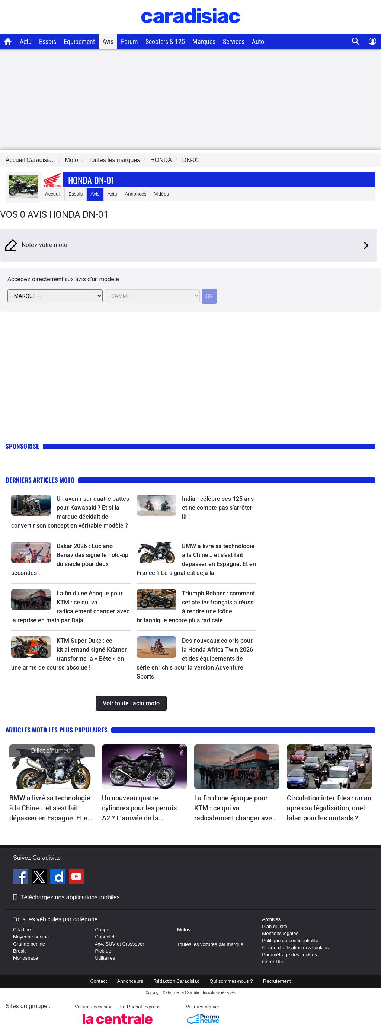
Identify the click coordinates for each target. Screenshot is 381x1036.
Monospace (25, 958)
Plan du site (274, 926)
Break (19, 951)
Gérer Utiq (273, 962)
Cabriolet (104, 937)
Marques (203, 41)
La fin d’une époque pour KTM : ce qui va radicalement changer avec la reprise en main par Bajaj (235, 808)
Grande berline (29, 944)
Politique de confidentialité (290, 940)
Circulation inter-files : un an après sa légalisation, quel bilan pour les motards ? (329, 808)
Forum (129, 41)
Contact (98, 981)
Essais (47, 41)
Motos (183, 929)
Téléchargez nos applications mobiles (70, 897)
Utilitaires (105, 958)
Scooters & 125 (165, 41)
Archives (271, 919)
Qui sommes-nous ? (231, 981)
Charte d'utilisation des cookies (295, 947)
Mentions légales (280, 933)
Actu (26, 41)
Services (233, 41)
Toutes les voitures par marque (210, 944)
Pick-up (103, 951)
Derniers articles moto (40, 479)
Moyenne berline (31, 937)
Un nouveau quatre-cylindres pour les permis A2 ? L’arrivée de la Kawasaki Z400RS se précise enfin (139, 808)
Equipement (79, 41)
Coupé (102, 929)
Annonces (136, 194)
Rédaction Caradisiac (176, 981)
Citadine (22, 929)
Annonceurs (130, 981)
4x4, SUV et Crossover (119, 944)
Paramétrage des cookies (289, 954)
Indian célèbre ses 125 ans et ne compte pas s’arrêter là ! (218, 507)
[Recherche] (356, 41)
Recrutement (277, 981)
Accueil (53, 194)
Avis (107, 41)
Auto (258, 41)
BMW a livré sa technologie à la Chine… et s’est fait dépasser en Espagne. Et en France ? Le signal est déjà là (50, 808)
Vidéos (161, 194)
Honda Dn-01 (91, 180)
